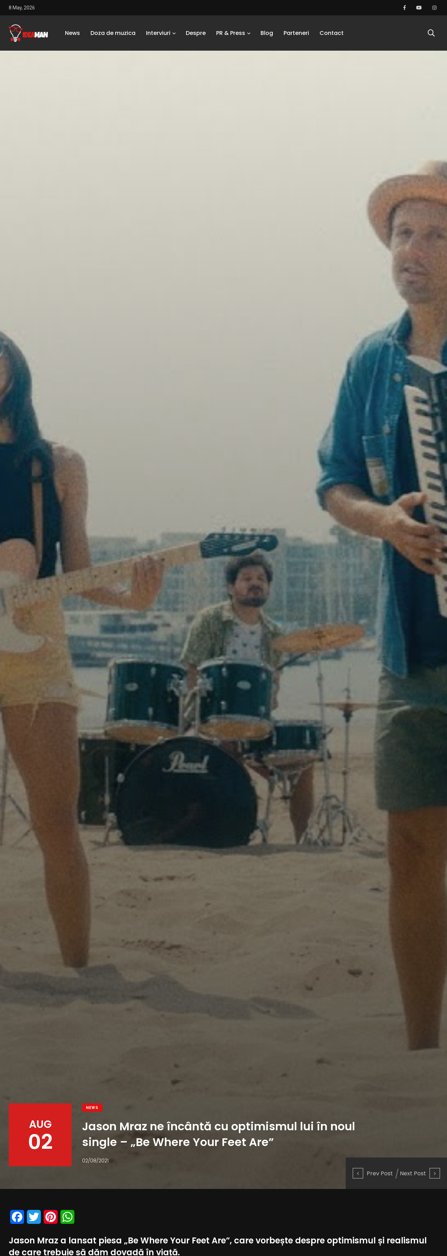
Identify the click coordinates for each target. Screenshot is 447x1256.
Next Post (420, 1173)
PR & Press (230, 33)
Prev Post (373, 1173)
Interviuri (158, 33)
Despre (196, 33)
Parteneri (296, 33)
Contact (332, 33)
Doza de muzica (112, 33)
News (72, 33)
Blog (267, 33)
